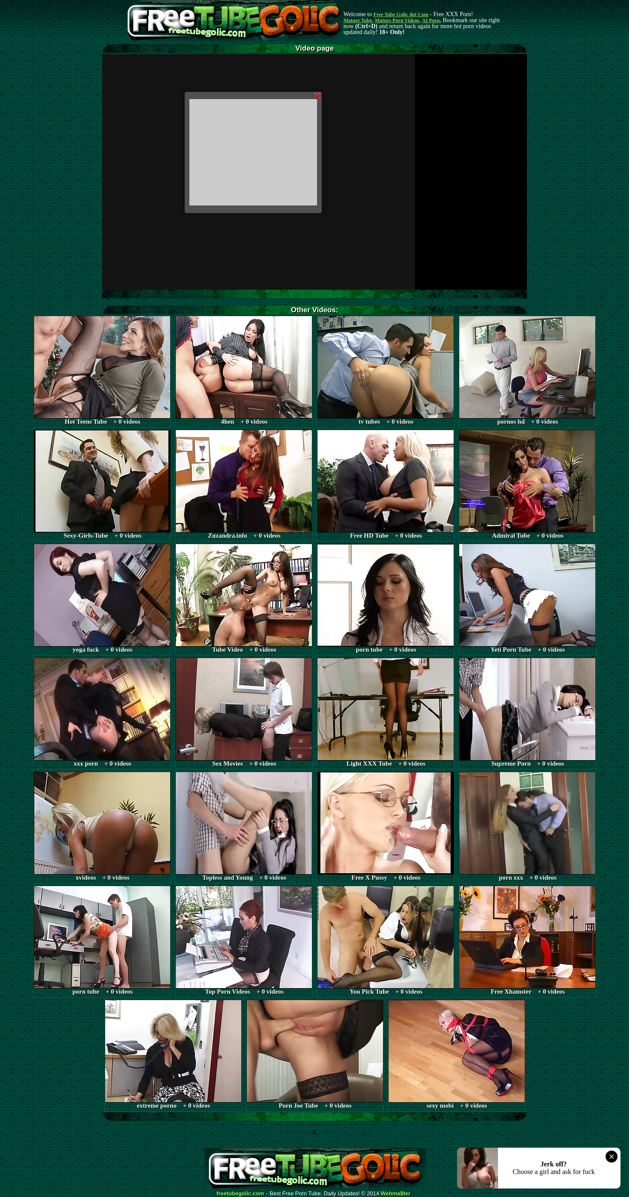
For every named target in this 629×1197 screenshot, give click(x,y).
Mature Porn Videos (397, 20)
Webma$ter (396, 1194)
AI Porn (431, 20)
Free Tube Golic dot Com (400, 14)
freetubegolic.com (240, 1194)
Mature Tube (357, 20)
